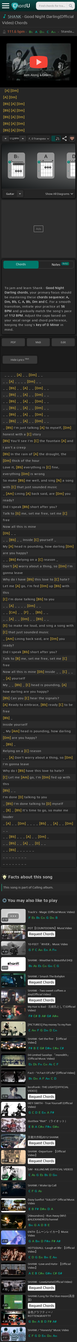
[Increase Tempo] (22, 138)
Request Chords (41, 934)
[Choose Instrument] (20, 193)
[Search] (70, 6)
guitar (10, 193)
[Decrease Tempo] (5, 138)
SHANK (14, 16)
